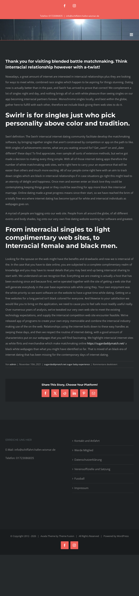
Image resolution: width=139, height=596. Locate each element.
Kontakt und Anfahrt (87, 441)
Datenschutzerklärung (88, 459)
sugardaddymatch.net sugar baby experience (67, 364)
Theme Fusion (66, 536)
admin (13, 364)
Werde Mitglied (83, 450)
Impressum (81, 488)
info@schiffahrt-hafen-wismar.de (82, 15)
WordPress (123, 536)
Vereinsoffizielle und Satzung (92, 469)
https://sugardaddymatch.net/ (106, 343)
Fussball (79, 478)
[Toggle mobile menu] (132, 35)
